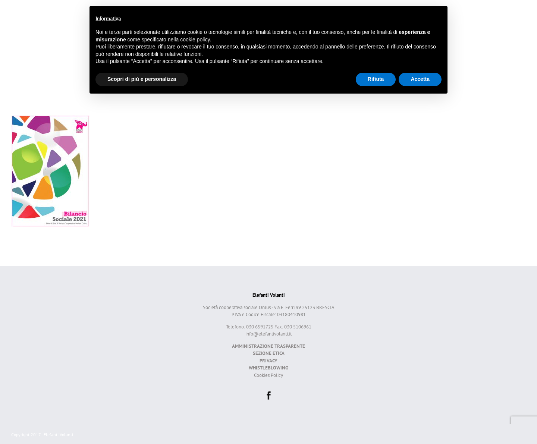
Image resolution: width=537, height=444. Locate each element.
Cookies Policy (268, 375)
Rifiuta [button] (376, 79)
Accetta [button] (420, 79)
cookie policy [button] (195, 39)
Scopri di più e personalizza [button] (141, 79)
